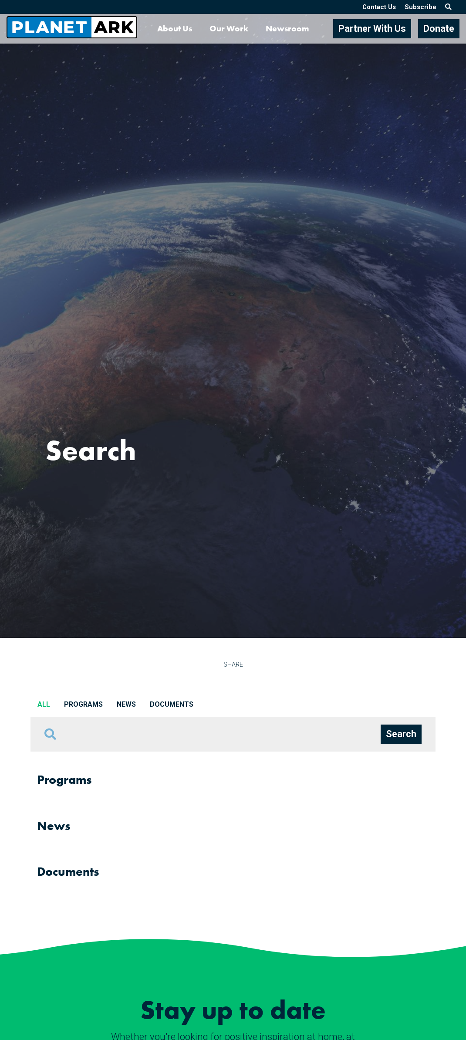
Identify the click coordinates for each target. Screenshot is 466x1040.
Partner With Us (372, 28)
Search (401, 733)
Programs (83, 704)
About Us (174, 29)
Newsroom (287, 29)
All (43, 704)
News (126, 704)
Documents (171, 704)
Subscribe (420, 7)
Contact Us (379, 7)
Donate (438, 28)
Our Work (228, 29)
